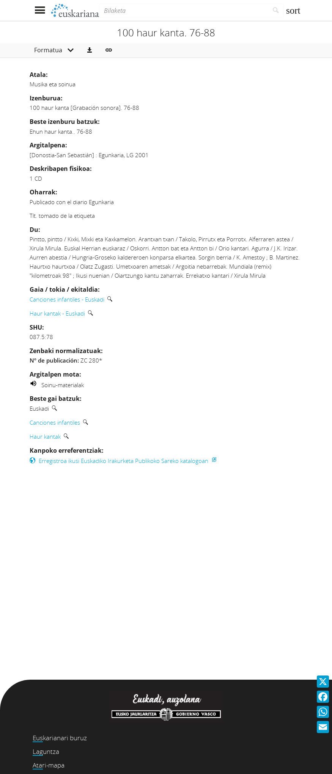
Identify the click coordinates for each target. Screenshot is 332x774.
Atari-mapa (49, 765)
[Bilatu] (276, 10)
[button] (89, 50)
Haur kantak (45, 436)
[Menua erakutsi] (40, 10)
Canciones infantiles (55, 422)
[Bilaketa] (183, 10)
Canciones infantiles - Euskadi (67, 299)
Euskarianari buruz (60, 737)
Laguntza (46, 751)
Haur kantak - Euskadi (57, 313)
